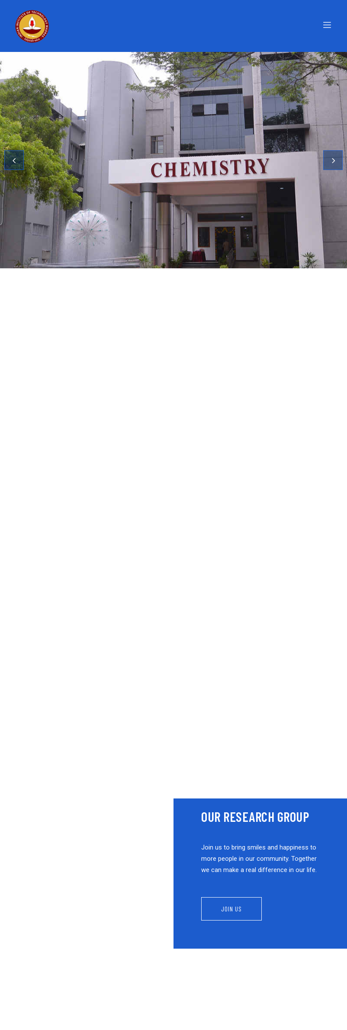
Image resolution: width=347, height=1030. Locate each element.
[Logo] (92, 26)
